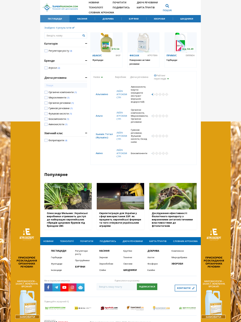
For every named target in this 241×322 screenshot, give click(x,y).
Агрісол (54, 67)
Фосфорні (152, 258)
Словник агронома (101, 12)
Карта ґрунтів (146, 7)
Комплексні (178, 244)
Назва (96, 77)
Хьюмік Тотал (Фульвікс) (101, 130)
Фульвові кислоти (60, 113)
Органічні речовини (61, 102)
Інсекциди (56, 264)
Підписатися (147, 281)
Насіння (82, 18)
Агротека (152, 55)
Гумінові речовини (61, 108)
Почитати (119, 2)
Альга (96, 113)
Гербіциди (172, 60)
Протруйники (82, 254)
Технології (96, 7)
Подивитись (121, 7)
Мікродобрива (180, 251)
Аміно (96, 145)
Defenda (190, 55)
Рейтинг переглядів (160, 77)
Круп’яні (127, 244)
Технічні (127, 251)
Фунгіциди (97, 60)
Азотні (151, 251)
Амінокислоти (58, 124)
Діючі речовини (147, 2)
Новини (94, 2)
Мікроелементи (59, 97)
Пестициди (55, 18)
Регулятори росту (60, 50)
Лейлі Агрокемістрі (120, 93)
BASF (118, 55)
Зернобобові (106, 258)
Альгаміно (99, 92)
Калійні (151, 264)
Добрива (108, 18)
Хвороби (159, 18)
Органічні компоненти (63, 92)
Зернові (103, 251)
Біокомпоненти (59, 118)
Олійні (102, 264)
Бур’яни (134, 18)
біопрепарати (58, 140)
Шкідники (186, 18)
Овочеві (128, 258)
